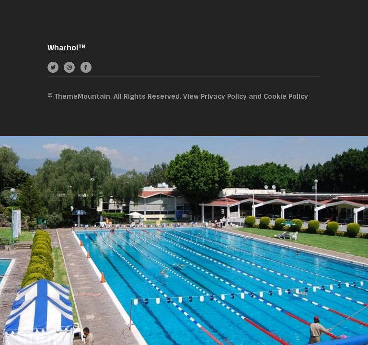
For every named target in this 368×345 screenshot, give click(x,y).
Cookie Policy (286, 96)
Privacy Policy (224, 96)
